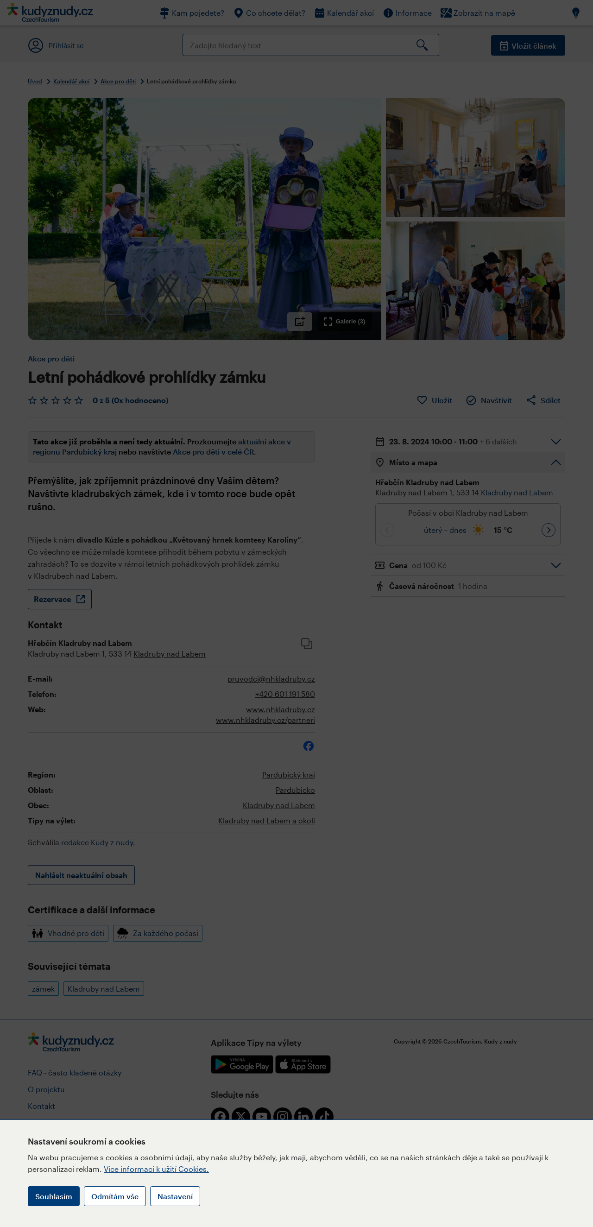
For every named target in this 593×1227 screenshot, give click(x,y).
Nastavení (175, 1196)
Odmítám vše (115, 1196)
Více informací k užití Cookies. (156, 1168)
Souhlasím (53, 1196)
